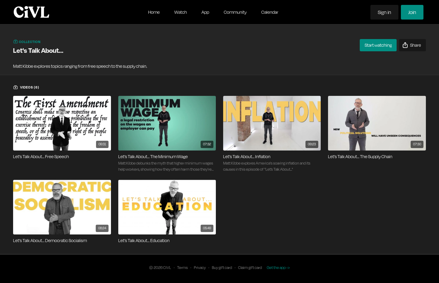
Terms (182, 267)
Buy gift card (222, 267)
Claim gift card (250, 267)
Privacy (200, 267)
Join (412, 12)
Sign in (384, 12)
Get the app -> (278, 267)
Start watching (378, 45)
